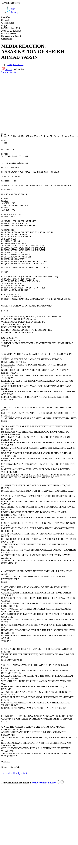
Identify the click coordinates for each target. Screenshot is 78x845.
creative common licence (47, 816)
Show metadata (8, 72)
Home (12, 8)
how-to (6, 69)
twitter (26, 806)
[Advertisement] (28, 103)
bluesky (17, 806)
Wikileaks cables (12, 2)
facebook (6, 806)
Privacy (14, 12)
